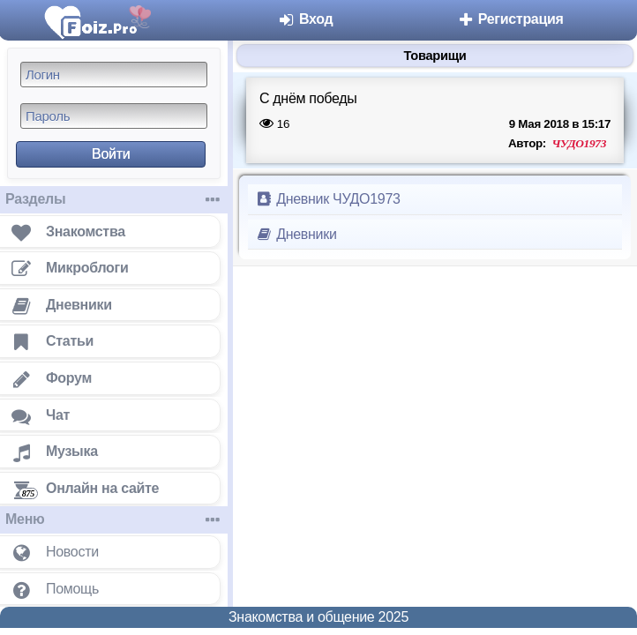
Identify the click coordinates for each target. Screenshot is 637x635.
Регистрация (510, 18)
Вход (305, 18)
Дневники (296, 234)
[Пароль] (113, 116)
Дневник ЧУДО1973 (328, 198)
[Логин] (113, 74)
